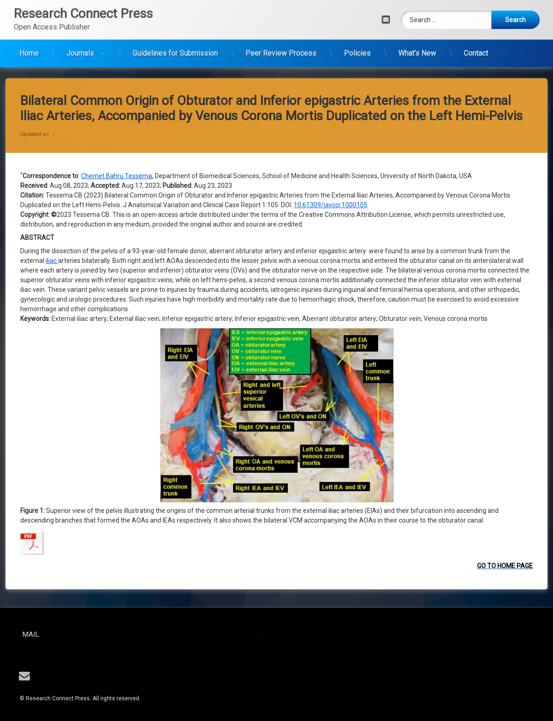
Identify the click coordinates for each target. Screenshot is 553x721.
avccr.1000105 (346, 66)
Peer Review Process (280, 34)
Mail (61, 634)
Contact (476, 34)
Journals (80, 34)
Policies (357, 34)
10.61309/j (309, 66)
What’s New (417, 34)
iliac (52, 121)
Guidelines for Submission (175, 34)
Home (29, 34)
